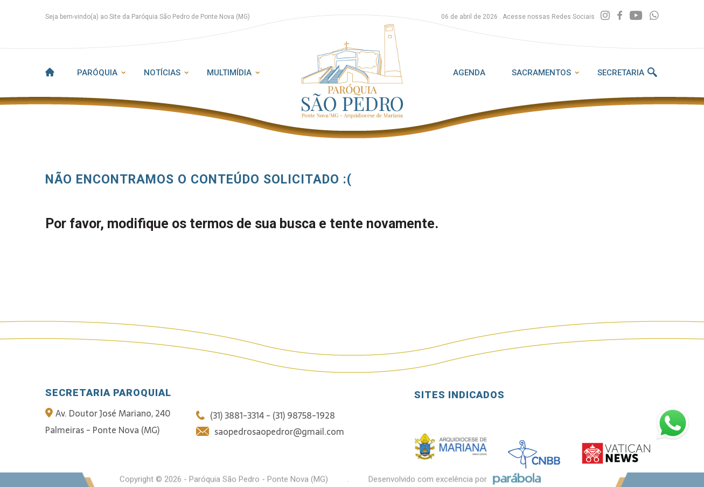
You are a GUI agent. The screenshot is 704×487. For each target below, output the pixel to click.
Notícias (162, 72)
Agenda (469, 72)
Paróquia (97, 72)
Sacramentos (541, 72)
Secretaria (620, 72)
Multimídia (229, 72)
